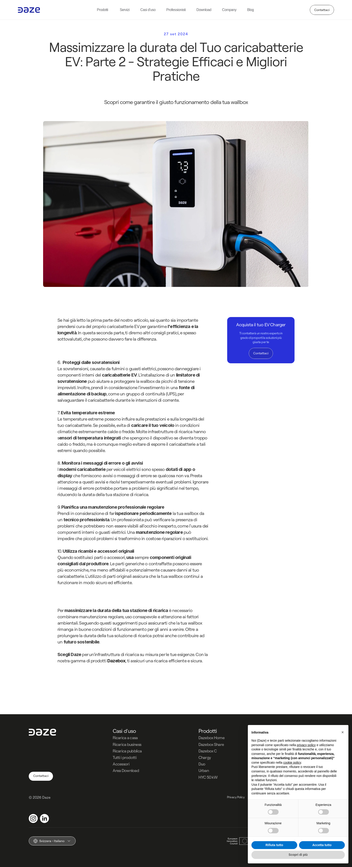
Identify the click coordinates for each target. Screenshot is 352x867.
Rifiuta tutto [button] (274, 845)
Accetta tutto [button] (322, 845)
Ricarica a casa (125, 737)
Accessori (121, 764)
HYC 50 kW (208, 777)
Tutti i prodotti (124, 757)
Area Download (126, 770)
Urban (203, 770)
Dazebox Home (211, 737)
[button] (342, 732)
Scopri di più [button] (298, 854)
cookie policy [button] (292, 762)
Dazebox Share (211, 744)
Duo (201, 764)
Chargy (204, 757)
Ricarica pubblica (127, 751)
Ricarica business (127, 744)
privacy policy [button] (306, 745)
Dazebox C (207, 751)
